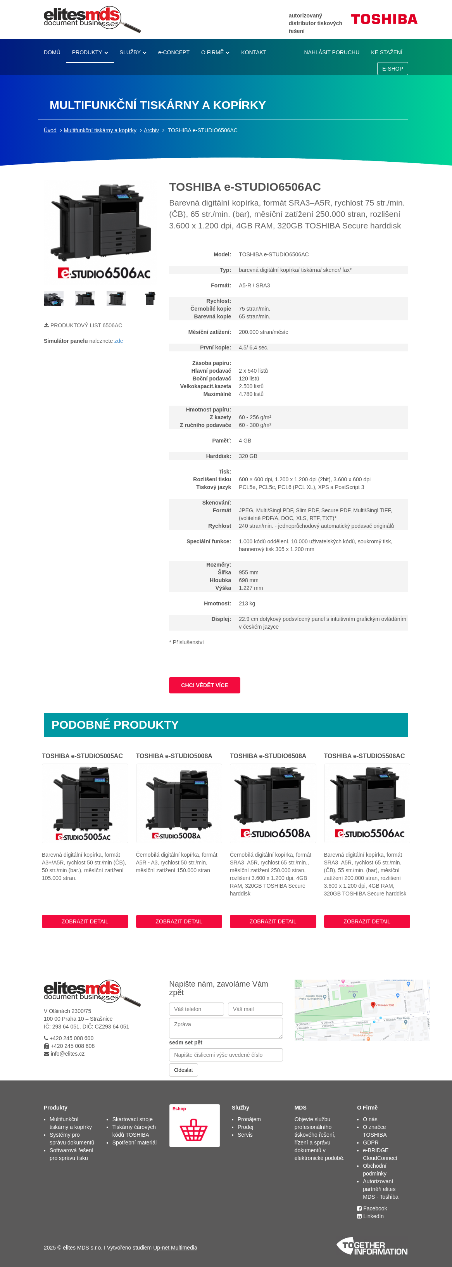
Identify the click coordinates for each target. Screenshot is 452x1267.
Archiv (151, 130)
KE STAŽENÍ (386, 52)
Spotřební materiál (134, 1142)
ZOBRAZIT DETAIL (85, 921)
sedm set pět (185, 1042)
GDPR (370, 1142)
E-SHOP (392, 69)
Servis (245, 1135)
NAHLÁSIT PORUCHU (331, 52)
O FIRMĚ (212, 52)
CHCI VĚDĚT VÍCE (204, 685)
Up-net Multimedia (175, 1248)
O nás (370, 1119)
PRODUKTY (87, 52)
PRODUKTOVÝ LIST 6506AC (86, 325)
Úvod (50, 130)
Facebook (372, 1208)
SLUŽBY (130, 52)
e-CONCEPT (174, 52)
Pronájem (249, 1119)
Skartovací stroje (132, 1119)
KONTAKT (253, 52)
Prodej (245, 1127)
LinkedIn (370, 1216)
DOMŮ (52, 52)
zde (118, 341)
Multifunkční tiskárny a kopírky (100, 130)
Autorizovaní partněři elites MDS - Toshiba (381, 1189)
